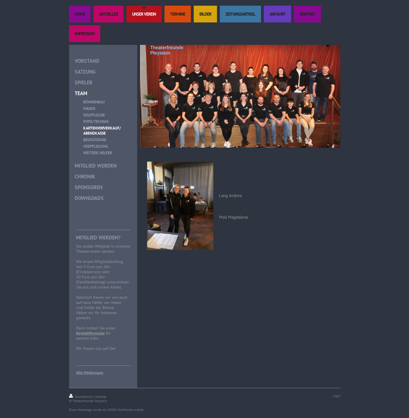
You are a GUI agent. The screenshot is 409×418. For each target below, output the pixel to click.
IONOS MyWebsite (120, 410)
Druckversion (81, 397)
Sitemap (100, 397)
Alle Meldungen (89, 372)
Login (336, 396)
